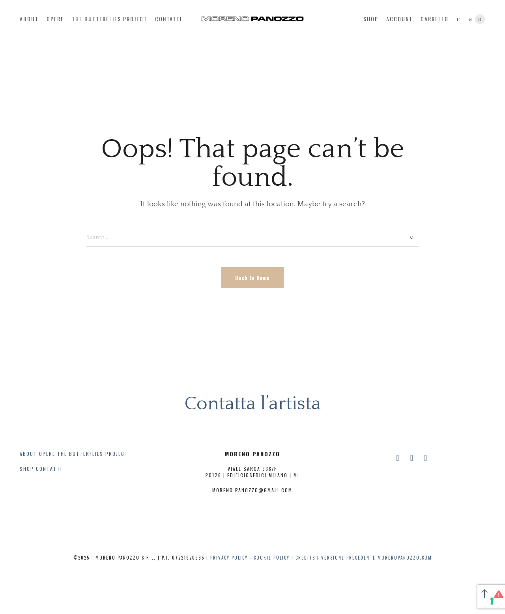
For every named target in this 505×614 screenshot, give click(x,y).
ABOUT (28, 453)
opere (55, 19)
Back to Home (252, 277)
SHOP (27, 468)
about (29, 19)
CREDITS (305, 557)
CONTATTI (49, 468)
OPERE (47, 453)
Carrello (435, 19)
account (399, 19)
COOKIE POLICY (272, 557)
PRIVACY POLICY (229, 557)
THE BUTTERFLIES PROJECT (92, 453)
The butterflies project (109, 19)
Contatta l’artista (252, 403)
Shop (370, 19)
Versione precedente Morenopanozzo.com (376, 557)
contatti (168, 19)
